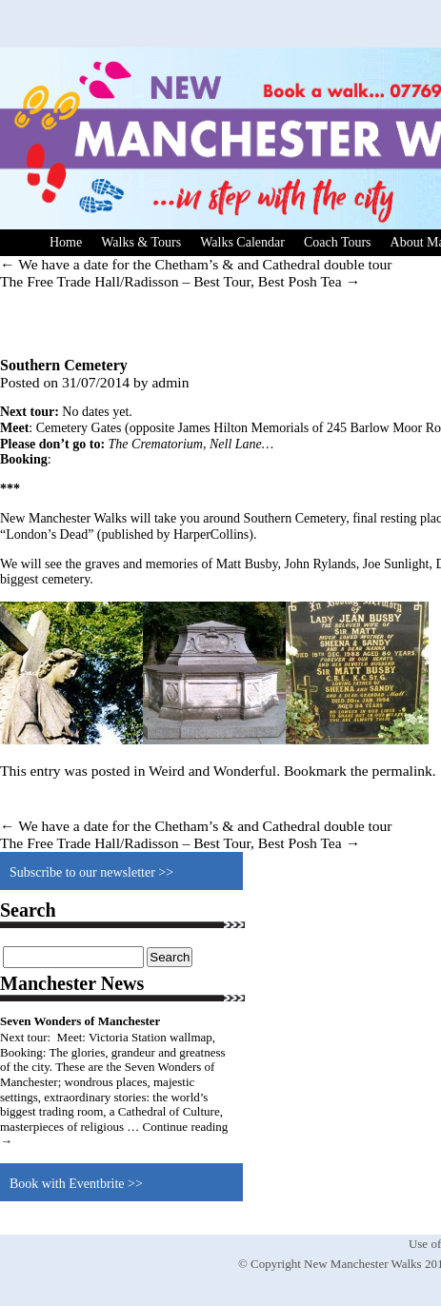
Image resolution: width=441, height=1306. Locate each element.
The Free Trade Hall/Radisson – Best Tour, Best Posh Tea (180, 281)
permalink (402, 770)
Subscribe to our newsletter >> (91, 872)
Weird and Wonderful (212, 770)
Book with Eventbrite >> (76, 1184)
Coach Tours (337, 242)
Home (66, 242)
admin (170, 382)
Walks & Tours (141, 242)
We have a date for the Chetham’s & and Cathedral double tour (196, 264)
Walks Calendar (242, 242)
